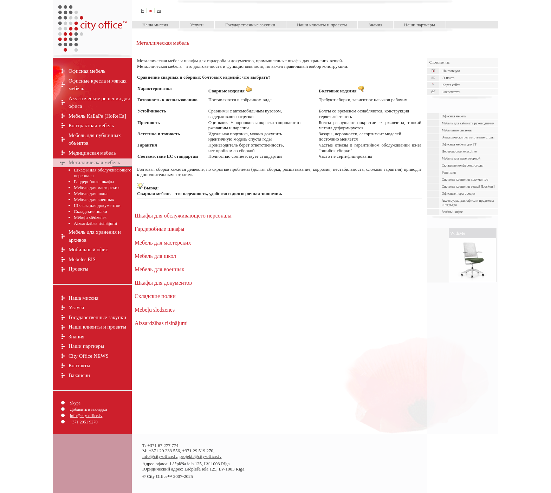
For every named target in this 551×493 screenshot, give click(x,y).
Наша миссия (155, 24)
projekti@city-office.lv (201, 456)
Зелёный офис (452, 212)
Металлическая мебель (94, 162)
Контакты (79, 365)
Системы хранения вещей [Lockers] (468, 186)
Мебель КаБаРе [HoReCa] (97, 116)
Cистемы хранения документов (465, 179)
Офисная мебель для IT (459, 144)
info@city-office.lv (86, 415)
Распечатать (451, 92)
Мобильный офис (88, 249)
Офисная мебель (87, 71)
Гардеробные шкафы (94, 181)
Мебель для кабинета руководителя (468, 123)
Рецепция (449, 172)
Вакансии (79, 375)
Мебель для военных (94, 199)
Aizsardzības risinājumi (95, 223)
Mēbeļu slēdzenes (90, 217)
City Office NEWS (89, 356)
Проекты (78, 269)
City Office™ (92, 10)
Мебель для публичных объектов (95, 139)
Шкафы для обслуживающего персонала (102, 173)
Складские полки (90, 211)
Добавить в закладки (88, 409)
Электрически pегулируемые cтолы (468, 137)
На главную (451, 71)
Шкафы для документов (97, 205)
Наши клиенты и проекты (322, 24)
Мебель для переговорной (461, 158)
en (159, 10)
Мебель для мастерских (97, 187)
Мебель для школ (91, 193)
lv (142, 10)
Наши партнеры (419, 24)
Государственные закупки (250, 24)
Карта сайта (451, 85)
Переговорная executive (459, 151)
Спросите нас (439, 62)
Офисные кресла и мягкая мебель (98, 85)
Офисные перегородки (458, 193)
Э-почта (448, 78)
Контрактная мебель (91, 125)
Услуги (197, 24)
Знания (375, 24)
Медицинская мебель (92, 153)
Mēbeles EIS (82, 259)
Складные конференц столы (463, 165)
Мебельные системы (457, 130)
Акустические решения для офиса (99, 102)
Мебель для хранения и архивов (95, 236)
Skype (75, 403)
